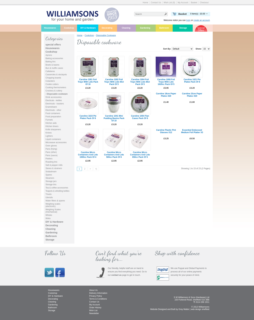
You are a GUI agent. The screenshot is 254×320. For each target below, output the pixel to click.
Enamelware (51, 107)
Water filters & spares (55, 200)
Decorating (107, 28)
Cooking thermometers (56, 87)
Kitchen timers (52, 126)
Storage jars (51, 181)
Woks (48, 218)
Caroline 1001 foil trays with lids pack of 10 (88, 81)
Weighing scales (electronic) (53, 205)
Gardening (145, 28)
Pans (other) (51, 152)
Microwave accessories (56, 142)
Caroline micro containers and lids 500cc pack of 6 (114, 154)
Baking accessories (54, 58)
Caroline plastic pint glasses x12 (166, 131)
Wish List (93, 310)
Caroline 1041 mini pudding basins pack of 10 (114, 118)
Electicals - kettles (54, 100)
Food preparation (53, 116)
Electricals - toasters (55, 103)
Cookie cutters (52, 84)
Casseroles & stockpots (56, 74)
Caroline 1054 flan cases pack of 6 (140, 117)
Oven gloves (51, 146)
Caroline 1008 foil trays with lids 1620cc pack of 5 (166, 81)
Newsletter (94, 313)
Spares (49, 175)
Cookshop (69, 28)
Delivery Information (98, 293)
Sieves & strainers (54, 168)
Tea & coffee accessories (57, 188)
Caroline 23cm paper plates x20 (192, 94)
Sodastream (51, 171)
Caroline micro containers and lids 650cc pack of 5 (140, 154)
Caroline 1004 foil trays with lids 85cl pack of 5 (140, 81)
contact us (116, 275)
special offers (53, 44)
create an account (201, 20)
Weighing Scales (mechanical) (53, 210)
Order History (95, 307)
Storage (183, 28)
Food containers (53, 113)
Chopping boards (53, 78)
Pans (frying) (51, 149)
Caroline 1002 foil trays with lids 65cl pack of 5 (114, 81)
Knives (49, 133)
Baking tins (51, 61)
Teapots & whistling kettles (57, 191)
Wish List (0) (169, 2)
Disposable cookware (106, 35)
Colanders (50, 81)
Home (145, 2)
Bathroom (164, 28)
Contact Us (156, 2)
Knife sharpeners (53, 129)
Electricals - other (53, 110)
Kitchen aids (51, 123)
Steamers (50, 178)
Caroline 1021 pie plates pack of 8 (192, 80)
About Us (93, 290)
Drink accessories (54, 97)
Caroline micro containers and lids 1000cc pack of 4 (88, 154)
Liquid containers (53, 139)
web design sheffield (200, 309)
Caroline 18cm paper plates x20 (166, 94)
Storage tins (51, 184)
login (188, 20)
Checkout (204, 2)
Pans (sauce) (52, 155)
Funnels (49, 120)
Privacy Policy (95, 296)
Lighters (49, 136)
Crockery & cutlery (54, 91)
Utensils (49, 197)
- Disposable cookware (57, 94)
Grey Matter (183, 309)
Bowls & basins (52, 65)
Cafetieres (50, 71)
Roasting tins (51, 162)
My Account (183, 2)
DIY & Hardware (88, 28)
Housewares (50, 28)
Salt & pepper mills (54, 165)
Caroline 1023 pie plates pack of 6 (87, 117)
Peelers (49, 158)
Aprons (49, 55)
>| (96, 169)
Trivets (49, 194)
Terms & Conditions (98, 299)
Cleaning (126, 28)
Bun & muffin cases (54, 68)
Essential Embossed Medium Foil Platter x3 (192, 131)
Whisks (49, 215)
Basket (194, 2)
